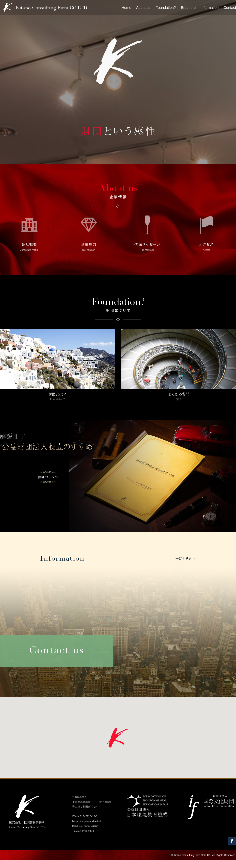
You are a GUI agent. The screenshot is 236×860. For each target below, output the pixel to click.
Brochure (188, 8)
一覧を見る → (185, 558)
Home (126, 8)
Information (209, 8)
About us (143, 8)
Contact (229, 8)
